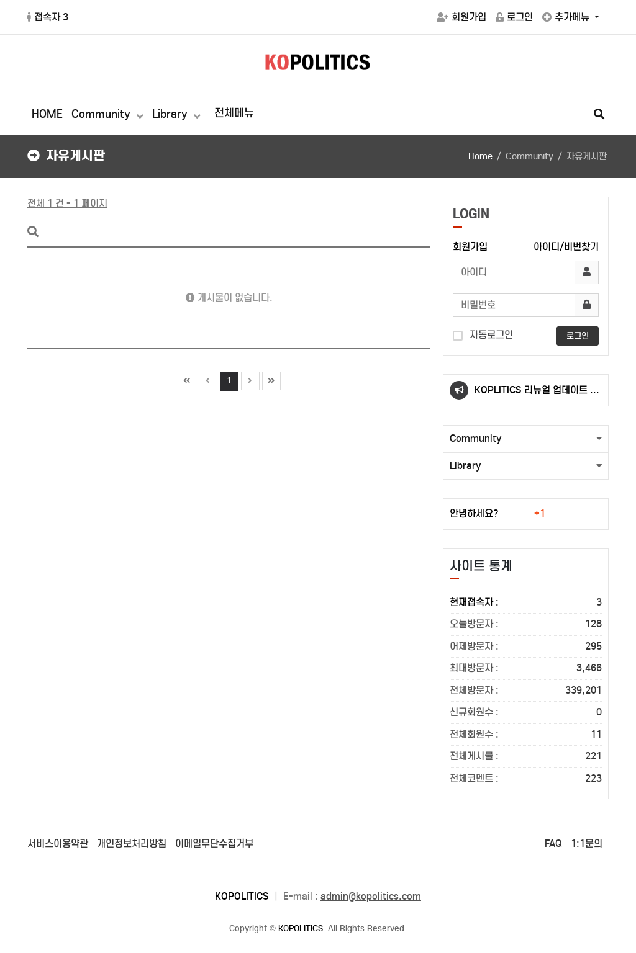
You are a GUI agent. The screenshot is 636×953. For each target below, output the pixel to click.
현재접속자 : (526, 603)
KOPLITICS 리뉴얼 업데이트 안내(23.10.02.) (537, 395)
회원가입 (461, 17)
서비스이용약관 (57, 843)
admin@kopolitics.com (370, 896)
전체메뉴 (234, 113)
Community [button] (476, 438)
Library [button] (465, 466)
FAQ (553, 843)
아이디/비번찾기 (566, 247)
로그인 (514, 17)
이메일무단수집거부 (214, 843)
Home (480, 156)
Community (102, 114)
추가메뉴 (567, 17)
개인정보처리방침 (131, 843)
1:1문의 (586, 843)
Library (171, 114)
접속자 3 (47, 17)
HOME (47, 114)
